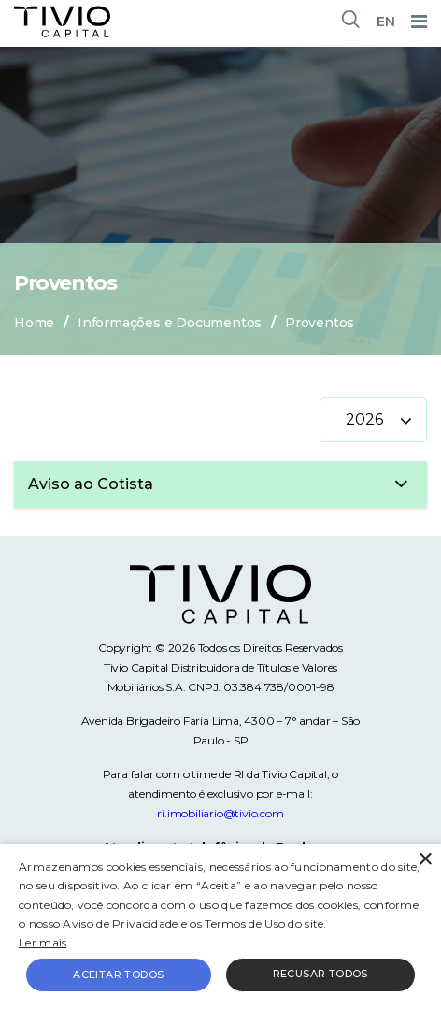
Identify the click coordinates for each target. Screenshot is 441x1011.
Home (34, 322)
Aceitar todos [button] (118, 974)
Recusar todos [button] (320, 973)
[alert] (220, 927)
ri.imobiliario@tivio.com (220, 813)
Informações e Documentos (170, 322)
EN (386, 21)
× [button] (425, 860)
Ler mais (42, 942)
